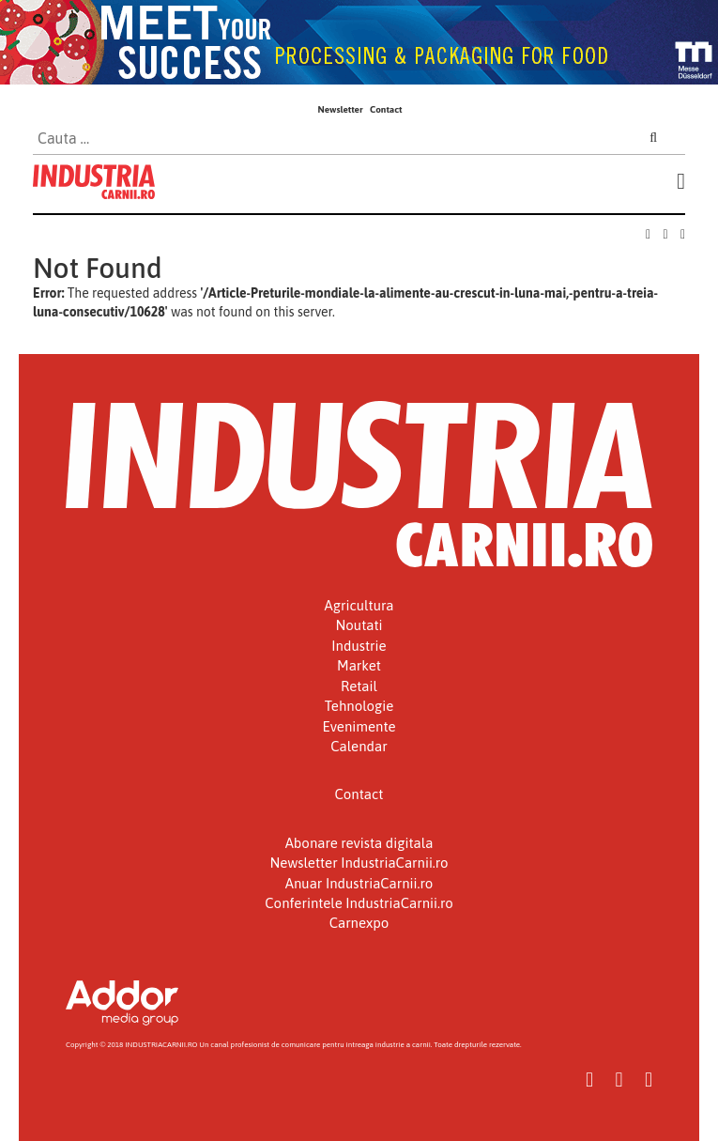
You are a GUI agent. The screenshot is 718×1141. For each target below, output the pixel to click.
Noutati (358, 625)
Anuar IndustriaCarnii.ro (359, 883)
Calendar (358, 746)
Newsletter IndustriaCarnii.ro (358, 863)
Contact (386, 109)
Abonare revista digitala (359, 843)
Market (359, 665)
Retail (359, 686)
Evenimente (359, 726)
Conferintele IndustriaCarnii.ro (358, 903)
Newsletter (339, 109)
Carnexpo (359, 923)
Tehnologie (359, 706)
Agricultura (359, 605)
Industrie (358, 646)
